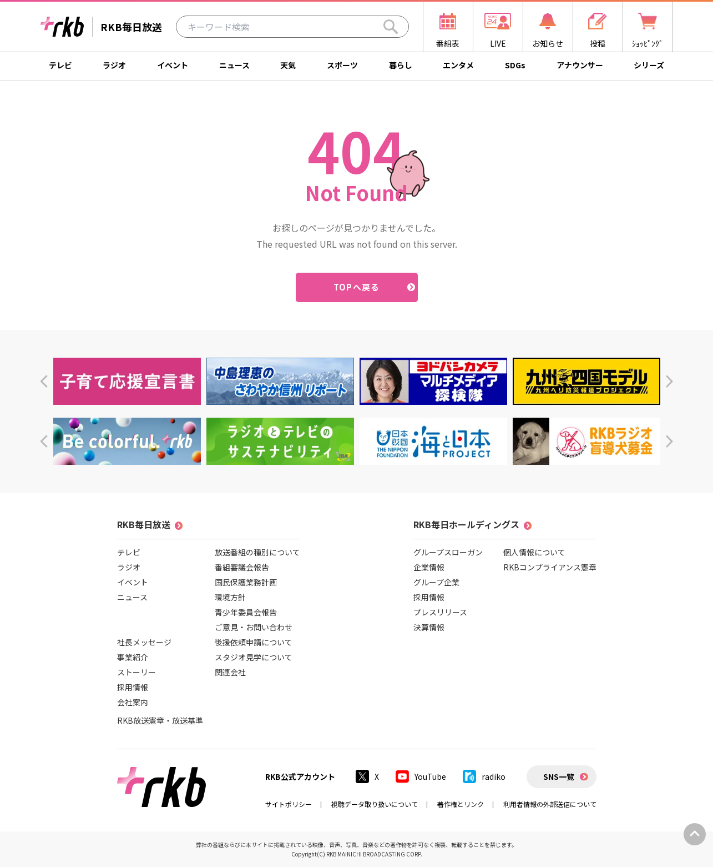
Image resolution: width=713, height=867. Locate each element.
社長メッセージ (144, 642)
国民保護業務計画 (246, 582)
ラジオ (114, 65)
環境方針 (230, 597)
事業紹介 (132, 657)
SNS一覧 (558, 776)
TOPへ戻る (356, 287)
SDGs (515, 65)
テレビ (60, 65)
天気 (288, 65)
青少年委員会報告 (246, 612)
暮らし (400, 65)
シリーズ (649, 65)
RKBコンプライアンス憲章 (549, 567)
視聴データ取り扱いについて (374, 804)
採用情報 (132, 687)
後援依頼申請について (253, 642)
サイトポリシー (288, 804)
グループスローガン (448, 552)
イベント (172, 65)
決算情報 (428, 627)
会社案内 (132, 702)
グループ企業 (436, 582)
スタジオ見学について (253, 657)
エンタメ (458, 65)
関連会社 (230, 672)
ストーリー (136, 672)
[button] (43, 381)
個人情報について (534, 552)
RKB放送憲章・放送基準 (160, 720)
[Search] (390, 26)
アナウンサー (580, 65)
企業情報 (428, 567)
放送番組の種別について (257, 552)
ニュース (234, 65)
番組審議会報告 (242, 567)
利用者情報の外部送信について (549, 804)
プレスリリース (440, 612)
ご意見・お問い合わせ (253, 627)
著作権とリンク (460, 804)
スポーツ (342, 65)
